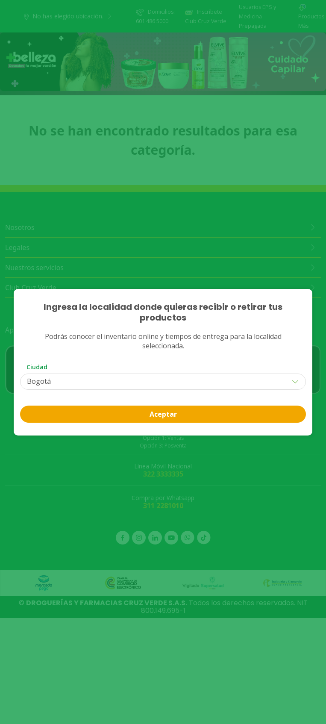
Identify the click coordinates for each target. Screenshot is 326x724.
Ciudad (36, 367)
